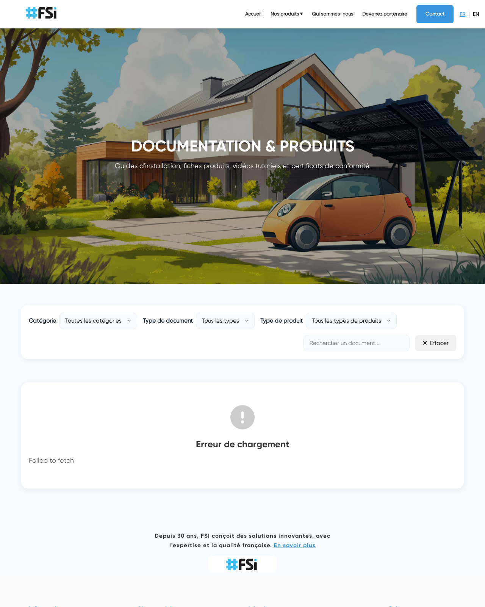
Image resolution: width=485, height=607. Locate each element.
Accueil (253, 14)
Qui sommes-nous (332, 14)
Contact (435, 14)
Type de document (168, 320)
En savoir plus (295, 545)
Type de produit (281, 320)
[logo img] (42, 14)
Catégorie (42, 320)
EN (476, 14)
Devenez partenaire (384, 14)
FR (462, 14)
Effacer (436, 343)
